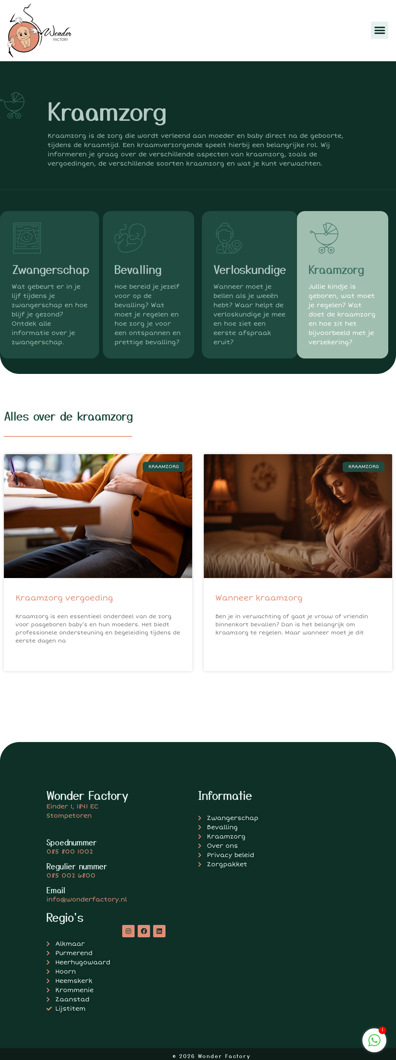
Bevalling (138, 268)
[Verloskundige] (228, 238)
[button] (379, 30)
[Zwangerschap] (27, 238)
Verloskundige (249, 268)
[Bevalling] (129, 238)
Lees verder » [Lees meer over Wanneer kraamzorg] (234, 651)
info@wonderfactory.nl (86, 899)
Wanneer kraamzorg (258, 598)
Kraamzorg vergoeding (64, 598)
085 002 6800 (71, 875)
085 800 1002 (69, 851)
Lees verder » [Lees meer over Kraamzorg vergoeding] (34, 660)
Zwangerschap (50, 268)
